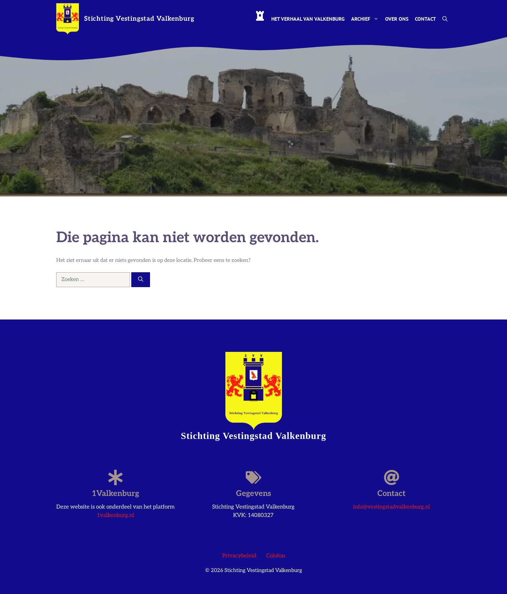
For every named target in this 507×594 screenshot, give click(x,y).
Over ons (396, 19)
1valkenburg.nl (115, 515)
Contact (425, 19)
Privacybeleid (239, 556)
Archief (366, 18)
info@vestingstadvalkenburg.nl (391, 507)
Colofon (275, 556)
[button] (445, 18)
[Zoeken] (140, 279)
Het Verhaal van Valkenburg (308, 19)
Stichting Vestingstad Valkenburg (139, 19)
